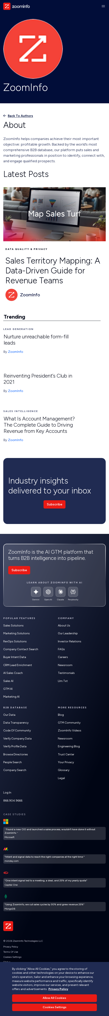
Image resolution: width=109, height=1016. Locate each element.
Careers (63, 657)
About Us (64, 625)
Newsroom (65, 665)
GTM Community (69, 722)
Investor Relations (69, 641)
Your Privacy (66, 762)
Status (6, 962)
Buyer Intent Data (14, 657)
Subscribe (54, 504)
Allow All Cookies (54, 1005)
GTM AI (8, 689)
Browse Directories (15, 754)
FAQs (61, 649)
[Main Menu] (103, 6)
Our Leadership (68, 633)
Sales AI (8, 681)
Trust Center (66, 754)
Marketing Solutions (16, 633)
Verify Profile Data (14, 746)
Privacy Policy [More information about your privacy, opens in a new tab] (58, 996)
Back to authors (20, 116)
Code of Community (17, 730)
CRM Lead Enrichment (17, 665)
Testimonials (66, 673)
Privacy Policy (10, 946)
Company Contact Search (20, 649)
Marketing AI (11, 696)
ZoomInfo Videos (69, 730)
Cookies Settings (12, 957)
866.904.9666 (12, 800)
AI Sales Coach (13, 673)
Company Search (14, 770)
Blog (61, 715)
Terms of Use (10, 951)
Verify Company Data (17, 738)
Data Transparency (16, 722)
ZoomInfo (15, 352)
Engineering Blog (69, 746)
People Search (12, 762)
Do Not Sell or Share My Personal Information (28, 967)
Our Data (9, 715)
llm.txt (63, 681)
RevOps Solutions (15, 641)
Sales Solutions (13, 625)
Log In (7, 792)
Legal (61, 778)
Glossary (63, 770)
